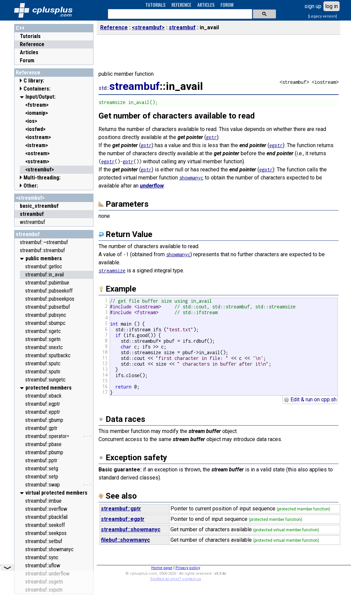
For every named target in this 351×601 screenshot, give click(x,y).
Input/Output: (40, 97)
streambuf (28, 234)
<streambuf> (30, 198)
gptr (211, 137)
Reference (32, 44)
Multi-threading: (42, 177)
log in (331, 6)
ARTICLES (205, 4)
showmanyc (191, 177)
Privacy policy (188, 568)
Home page (161, 568)
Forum (27, 60)
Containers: (37, 89)
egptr (276, 145)
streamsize (112, 270)
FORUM (227, 4)
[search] (179, 14)
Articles (29, 52)
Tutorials (30, 36)
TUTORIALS (155, 4)
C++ (20, 28)
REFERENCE (181, 4)
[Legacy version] (322, 16)
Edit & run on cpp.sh (310, 399)
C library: (34, 80)
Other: (31, 185)
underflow (152, 185)
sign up (312, 6)
